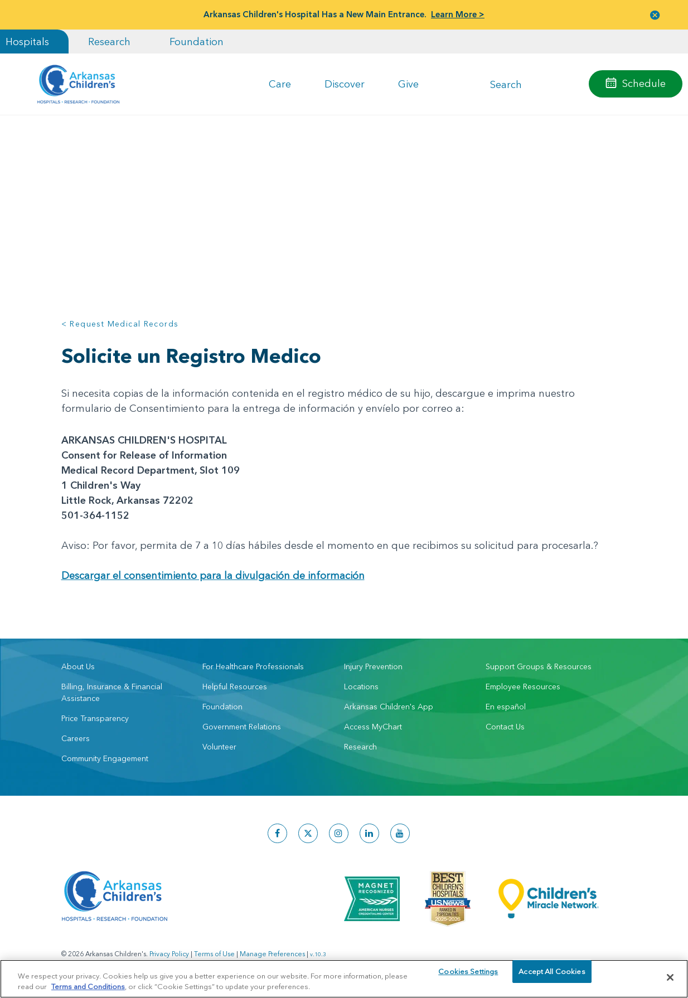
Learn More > (457, 14)
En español (506, 707)
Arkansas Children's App (388, 707)
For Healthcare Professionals (253, 666)
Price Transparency (95, 718)
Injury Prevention (373, 666)
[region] (344, 978)
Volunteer (219, 747)
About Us (78, 666)
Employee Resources (523, 686)
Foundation (196, 41)
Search (506, 83)
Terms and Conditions (88, 985)
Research (109, 41)
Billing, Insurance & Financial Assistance (111, 692)
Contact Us (505, 727)
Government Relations (241, 727)
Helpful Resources (234, 686)
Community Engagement (104, 758)
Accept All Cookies (552, 976)
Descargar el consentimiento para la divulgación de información (213, 575)
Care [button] (280, 83)
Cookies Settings (468, 976)
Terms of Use (214, 954)
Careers (75, 738)
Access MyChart (373, 727)
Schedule (644, 83)
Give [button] (408, 83)
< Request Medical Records (120, 324)
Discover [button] (344, 83)
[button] (655, 14)
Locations (361, 686)
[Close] (670, 977)
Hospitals (27, 41)
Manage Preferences (272, 954)
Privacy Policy (169, 954)
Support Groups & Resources (539, 666)
